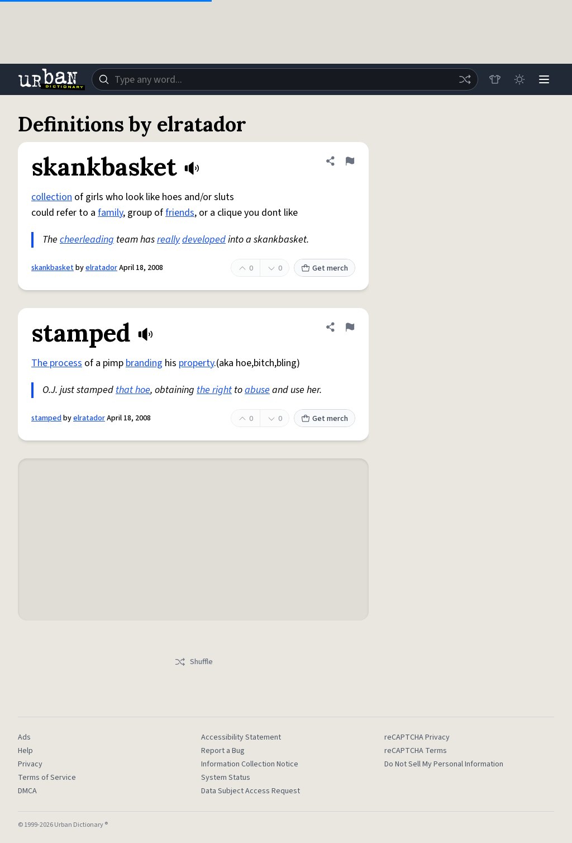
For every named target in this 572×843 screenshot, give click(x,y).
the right (214, 390)
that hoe (133, 390)
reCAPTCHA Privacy (417, 737)
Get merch (324, 268)
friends (179, 213)
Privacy (30, 764)
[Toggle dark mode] (519, 79)
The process (56, 363)
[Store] (495, 79)
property (196, 363)
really (168, 240)
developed (204, 240)
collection (51, 197)
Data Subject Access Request (250, 791)
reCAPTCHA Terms (415, 750)
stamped (46, 418)
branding (144, 363)
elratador (101, 267)
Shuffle (193, 661)
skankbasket (52, 267)
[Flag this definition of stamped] (350, 327)
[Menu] (544, 79)
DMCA (27, 791)
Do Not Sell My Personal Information (443, 764)
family (110, 213)
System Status (225, 777)
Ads (24, 737)
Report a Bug (223, 750)
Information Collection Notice (249, 764)
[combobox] (285, 79)
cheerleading (87, 240)
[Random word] (464, 79)
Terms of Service (47, 777)
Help (25, 750)
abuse (257, 390)
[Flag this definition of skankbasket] (350, 161)
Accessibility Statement (241, 737)
